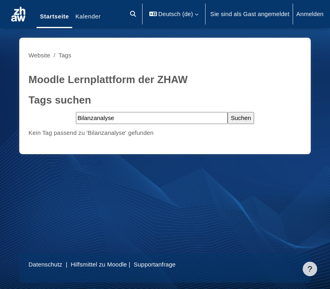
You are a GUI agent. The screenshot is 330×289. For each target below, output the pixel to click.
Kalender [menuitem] (88, 16)
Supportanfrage (154, 264)
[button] (133, 14)
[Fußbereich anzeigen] (310, 269)
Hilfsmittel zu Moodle (99, 264)
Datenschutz (45, 264)
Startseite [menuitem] (54, 16)
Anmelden (310, 14)
